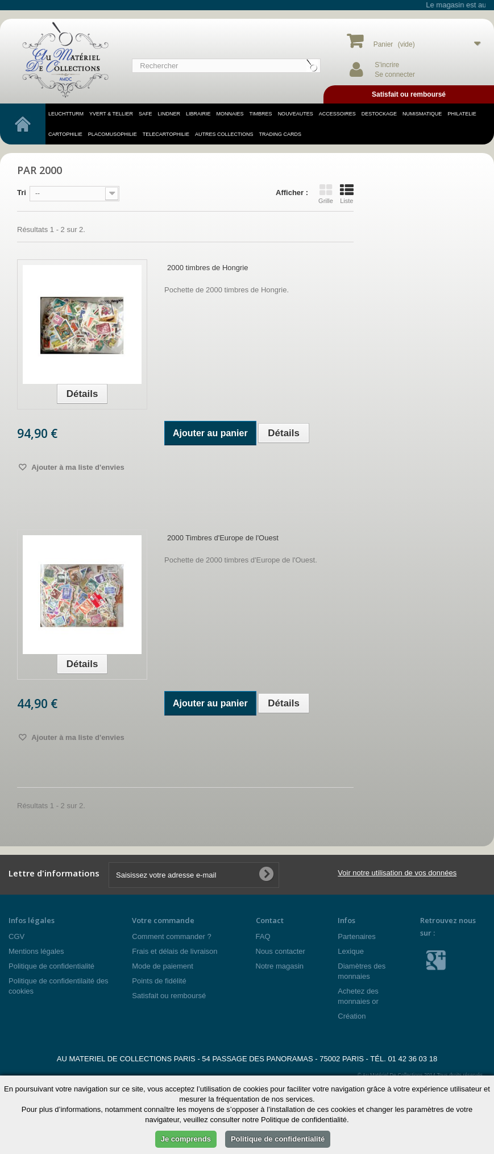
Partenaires (356, 936)
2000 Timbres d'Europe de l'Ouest (223, 537)
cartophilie (65, 134)
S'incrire (387, 65)
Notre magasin (280, 966)
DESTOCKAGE (379, 114)
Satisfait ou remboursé (169, 995)
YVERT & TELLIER (111, 114)
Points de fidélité (159, 981)
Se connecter (395, 74)
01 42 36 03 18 (412, 1058)
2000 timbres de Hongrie (207, 267)
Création (352, 1016)
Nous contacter (280, 951)
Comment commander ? (171, 936)
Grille (325, 194)
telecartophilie (166, 134)
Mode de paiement (162, 966)
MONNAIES (230, 114)
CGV (16, 936)
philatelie (461, 114)
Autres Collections (224, 134)
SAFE (145, 114)
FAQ (263, 936)
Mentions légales (36, 951)
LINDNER (169, 114)
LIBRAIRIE (198, 114)
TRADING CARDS (280, 134)
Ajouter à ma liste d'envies (77, 467)
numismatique (422, 114)
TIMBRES (261, 114)
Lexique (351, 951)
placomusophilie (112, 134)
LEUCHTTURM (66, 114)
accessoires (337, 114)
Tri (21, 192)
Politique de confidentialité (51, 966)
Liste (347, 194)
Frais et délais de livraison (174, 951)
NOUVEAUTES (295, 114)
